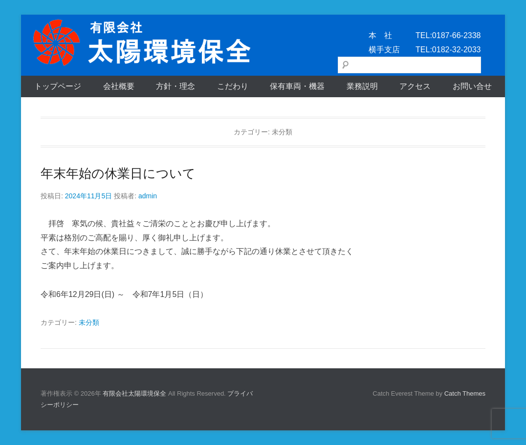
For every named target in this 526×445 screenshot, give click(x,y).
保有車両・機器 (297, 86)
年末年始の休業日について (118, 173)
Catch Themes (464, 393)
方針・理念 (175, 86)
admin (147, 196)
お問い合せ (472, 86)
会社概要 (118, 86)
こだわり (232, 86)
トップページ (57, 86)
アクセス (415, 86)
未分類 (89, 322)
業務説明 (362, 86)
